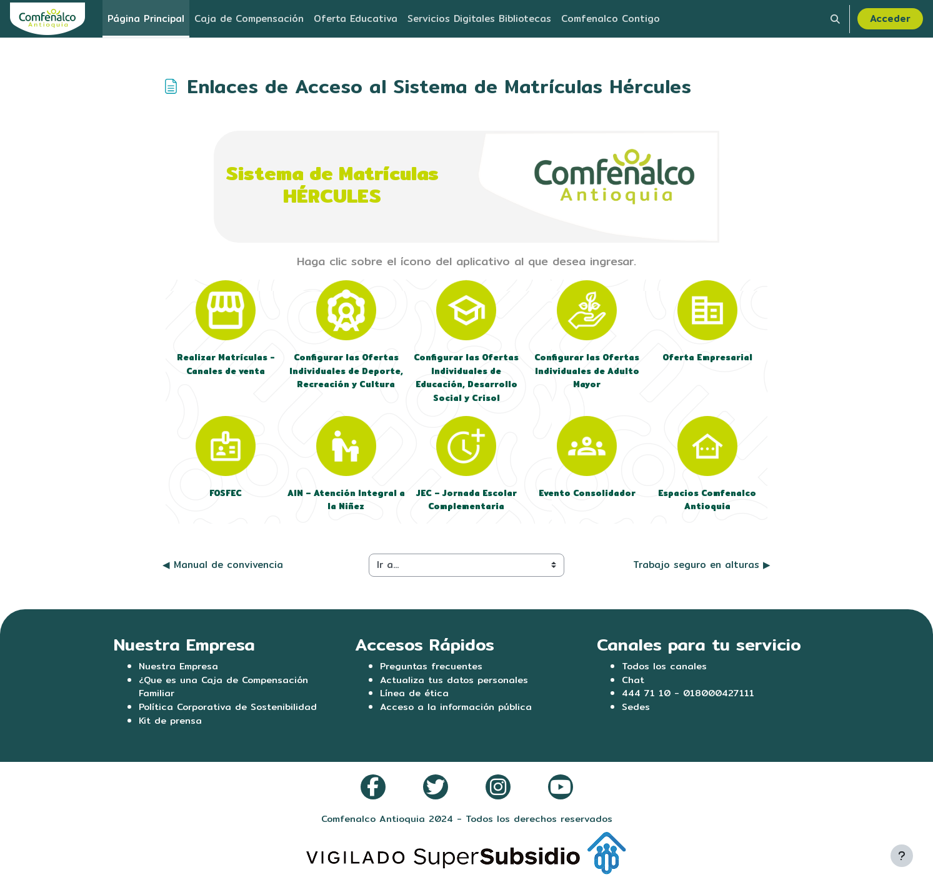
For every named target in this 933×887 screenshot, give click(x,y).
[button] (835, 19)
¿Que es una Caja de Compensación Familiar (225, 690)
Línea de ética (414, 697)
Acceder (890, 18)
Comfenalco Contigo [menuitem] (610, 18)
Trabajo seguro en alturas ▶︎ (702, 567)
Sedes (636, 711)
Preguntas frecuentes (432, 669)
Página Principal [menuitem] (145, 18)
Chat (634, 683)
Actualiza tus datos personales (456, 683)
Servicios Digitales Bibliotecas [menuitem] (479, 18)
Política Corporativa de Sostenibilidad (230, 711)
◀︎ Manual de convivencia (222, 567)
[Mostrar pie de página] (902, 855)
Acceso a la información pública (457, 711)
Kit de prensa (171, 725)
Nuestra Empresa (179, 669)
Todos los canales (665, 669)
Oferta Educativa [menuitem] (355, 18)
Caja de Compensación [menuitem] (249, 18)
